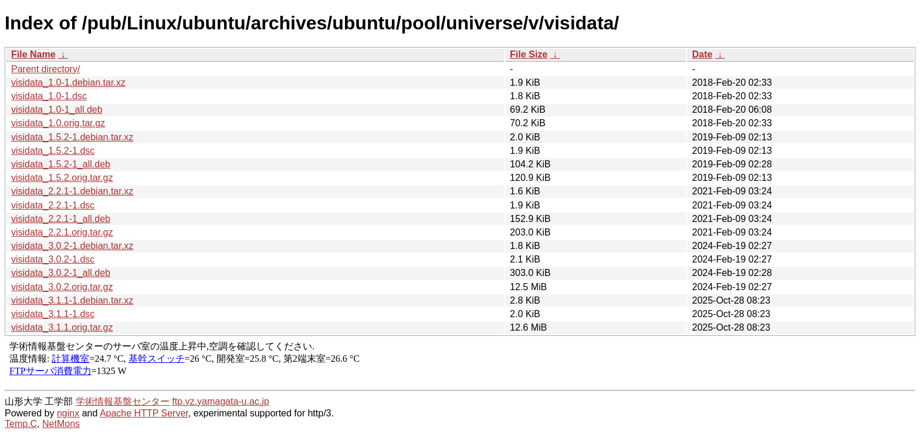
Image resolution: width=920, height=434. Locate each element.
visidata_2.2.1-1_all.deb (60, 219)
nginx (68, 413)
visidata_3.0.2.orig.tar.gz (62, 287)
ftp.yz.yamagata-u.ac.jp (220, 401)
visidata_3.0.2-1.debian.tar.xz (72, 246)
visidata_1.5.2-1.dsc (52, 151)
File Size (528, 54)
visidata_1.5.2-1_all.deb (60, 164)
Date (702, 54)
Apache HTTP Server (144, 413)
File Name (33, 54)
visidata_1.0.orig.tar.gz (58, 123)
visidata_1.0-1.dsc (49, 96)
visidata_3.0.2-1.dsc (52, 259)
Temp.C (21, 424)
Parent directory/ (45, 69)
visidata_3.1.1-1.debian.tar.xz (72, 300)
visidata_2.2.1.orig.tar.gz (62, 232)
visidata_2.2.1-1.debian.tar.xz (72, 191)
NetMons (61, 424)
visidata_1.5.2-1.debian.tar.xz (72, 137)
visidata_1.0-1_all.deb (57, 110)
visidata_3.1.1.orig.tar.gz (62, 327)
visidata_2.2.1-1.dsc (52, 205)
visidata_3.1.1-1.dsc (52, 314)
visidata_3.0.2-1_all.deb (60, 273)
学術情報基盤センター (123, 401)
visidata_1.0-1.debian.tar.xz (68, 83)
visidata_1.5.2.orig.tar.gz (62, 178)
